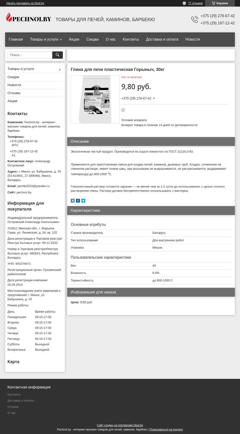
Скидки (92, 39)
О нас (111, 39)
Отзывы (14, 93)
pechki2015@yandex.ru (34, 186)
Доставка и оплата (162, 39)
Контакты (131, 39)
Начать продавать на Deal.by (25, 3)
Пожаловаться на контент (166, 429)
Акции (74, 39)
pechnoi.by (24, 192)
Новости (192, 39)
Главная (16, 39)
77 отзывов (195, 3)
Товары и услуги (44, 39)
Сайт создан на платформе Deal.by (120, 425)
